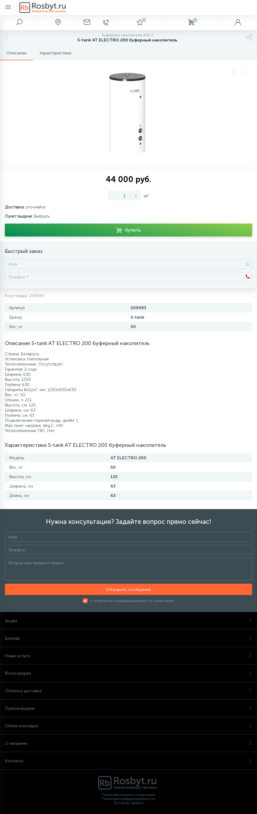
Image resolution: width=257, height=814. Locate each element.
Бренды (128, 638)
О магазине (128, 743)
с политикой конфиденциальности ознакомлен (132, 601)
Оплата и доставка (128, 690)
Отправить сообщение (128, 589)
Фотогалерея (128, 673)
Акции (128, 620)
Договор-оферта (128, 803)
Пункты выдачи (128, 708)
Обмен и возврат (128, 725)
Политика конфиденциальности (128, 799)
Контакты (128, 760)
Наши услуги (128, 655)
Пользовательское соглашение (128, 795)
